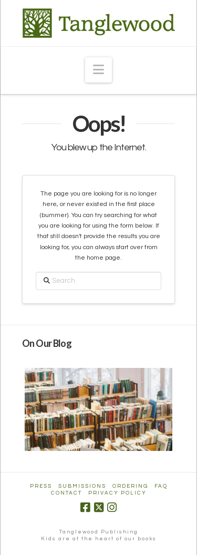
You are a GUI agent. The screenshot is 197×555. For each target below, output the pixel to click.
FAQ (161, 486)
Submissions (82, 486)
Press (41, 486)
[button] (98, 70)
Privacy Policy (117, 493)
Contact (66, 493)
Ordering (130, 486)
